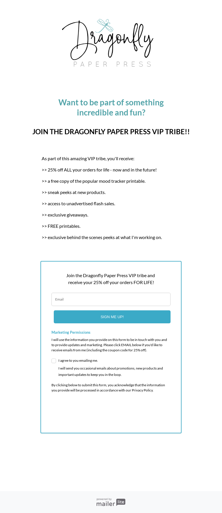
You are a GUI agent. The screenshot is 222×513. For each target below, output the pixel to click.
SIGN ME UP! (112, 317)
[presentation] (85, 408)
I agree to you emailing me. (114, 368)
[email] (111, 299)
